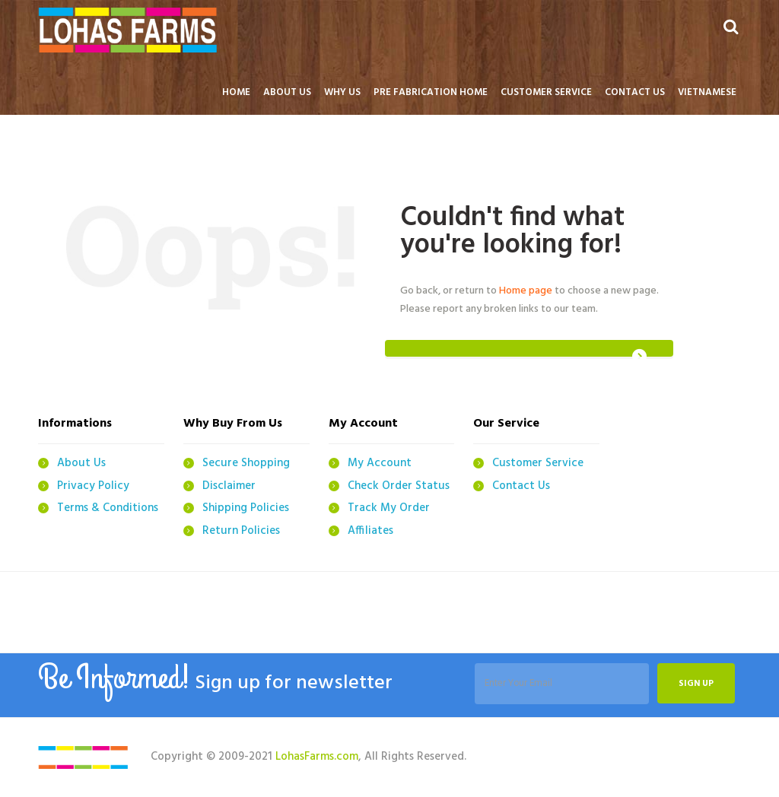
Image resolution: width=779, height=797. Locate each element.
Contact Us (521, 486)
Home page (525, 291)
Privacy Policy (93, 486)
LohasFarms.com (316, 757)
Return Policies (241, 531)
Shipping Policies (245, 508)
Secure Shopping (246, 463)
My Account (380, 463)
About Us (81, 463)
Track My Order (389, 508)
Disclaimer (229, 486)
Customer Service (537, 463)
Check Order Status (399, 486)
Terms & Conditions (107, 508)
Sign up (696, 684)
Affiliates (370, 531)
